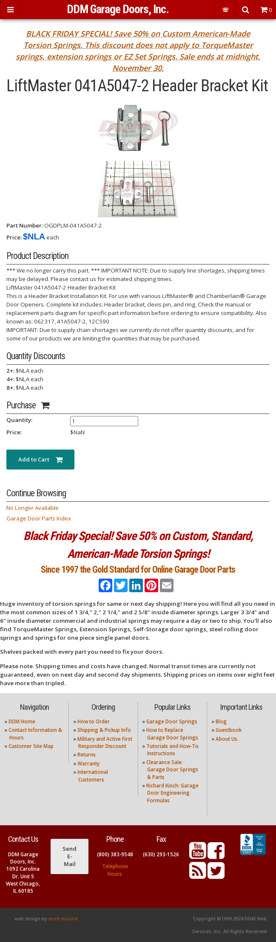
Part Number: (24, 225)
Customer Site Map (31, 746)
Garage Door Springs (171, 721)
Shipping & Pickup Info (104, 730)
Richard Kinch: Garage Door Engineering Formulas (172, 793)
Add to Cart (40, 459)
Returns (86, 754)
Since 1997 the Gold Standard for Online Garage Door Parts (138, 569)
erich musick (63, 919)
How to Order (93, 721)
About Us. (227, 739)
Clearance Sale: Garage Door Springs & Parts (172, 769)
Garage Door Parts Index (38, 518)
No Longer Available (32, 508)
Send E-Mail (70, 856)
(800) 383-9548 (115, 854)
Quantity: (19, 420)
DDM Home (22, 721)
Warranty (88, 763)
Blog (221, 721)
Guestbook (229, 730)
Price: (14, 237)
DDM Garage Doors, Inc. (118, 9)
